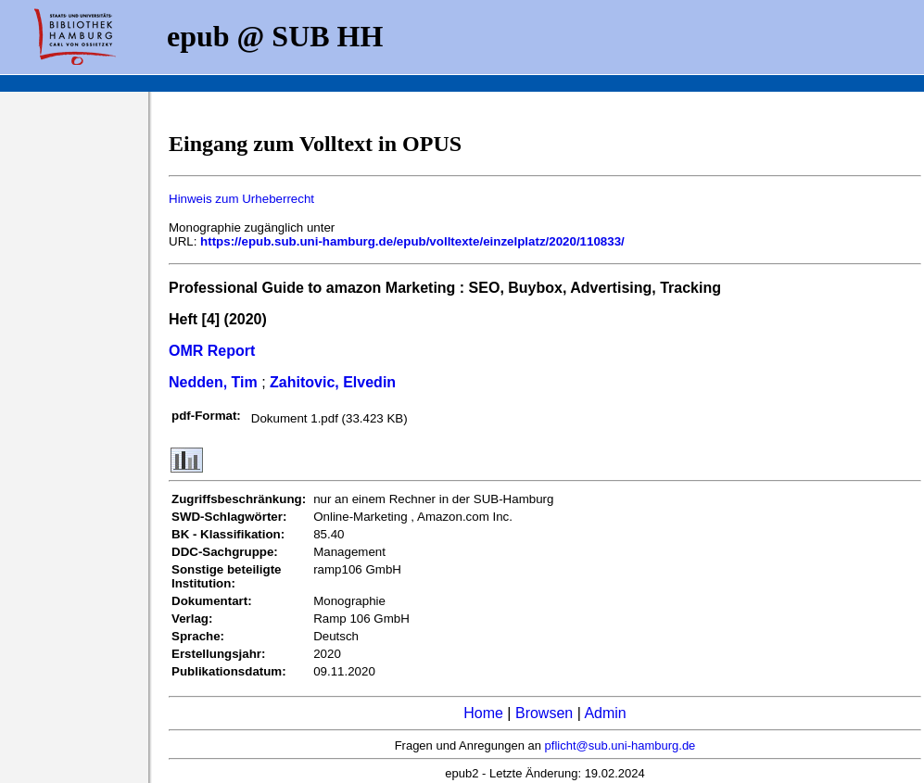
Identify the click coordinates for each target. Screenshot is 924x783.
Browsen (544, 713)
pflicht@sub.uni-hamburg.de (620, 745)
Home (483, 713)
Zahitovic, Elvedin (333, 382)
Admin (605, 713)
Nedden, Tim (213, 382)
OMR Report (212, 351)
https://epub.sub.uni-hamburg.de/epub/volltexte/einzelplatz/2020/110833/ (412, 241)
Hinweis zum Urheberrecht (241, 199)
